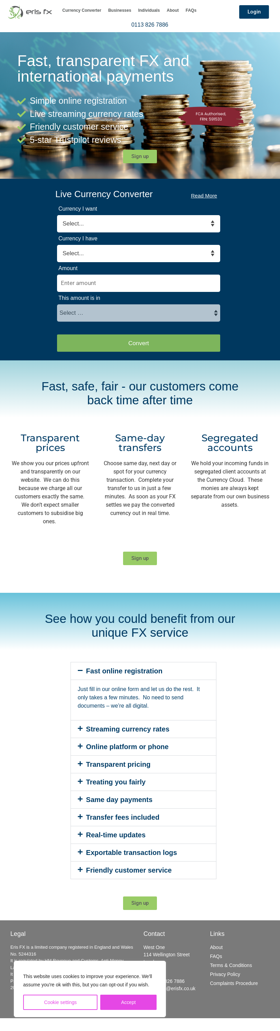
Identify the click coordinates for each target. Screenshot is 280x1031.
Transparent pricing (118, 764)
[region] (90, 989)
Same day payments (119, 799)
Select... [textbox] (73, 223)
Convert (138, 343)
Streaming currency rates (127, 729)
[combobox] (75, 224)
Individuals (149, 10)
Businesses (119, 10)
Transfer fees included (122, 817)
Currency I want (77, 209)
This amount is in (79, 298)
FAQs (191, 10)
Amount (67, 268)
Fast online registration (124, 671)
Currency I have (77, 238)
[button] (143, 671)
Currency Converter (81, 10)
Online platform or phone (127, 747)
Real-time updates (116, 835)
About (173, 10)
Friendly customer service (129, 870)
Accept (128, 1002)
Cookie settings (60, 1002)
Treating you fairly (116, 782)
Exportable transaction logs (131, 852)
